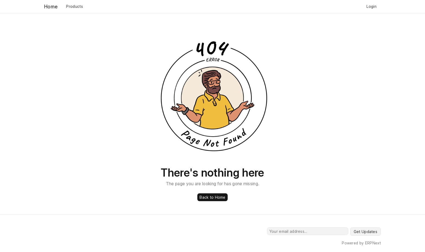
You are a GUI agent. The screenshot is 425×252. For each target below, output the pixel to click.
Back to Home (212, 197)
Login (371, 6)
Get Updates (365, 231)
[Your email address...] (307, 231)
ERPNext (373, 243)
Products (74, 6)
